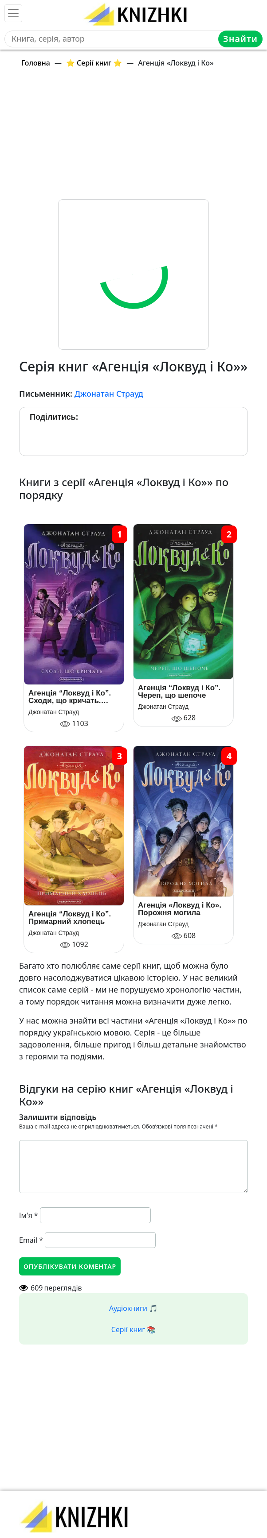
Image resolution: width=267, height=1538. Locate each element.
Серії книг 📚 (133, 1329)
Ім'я (28, 1215)
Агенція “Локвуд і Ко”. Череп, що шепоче (179, 691)
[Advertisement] (133, 137)
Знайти (240, 39)
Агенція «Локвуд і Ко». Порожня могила (179, 908)
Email (31, 1240)
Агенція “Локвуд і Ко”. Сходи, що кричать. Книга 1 (69, 696)
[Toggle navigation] (13, 13)
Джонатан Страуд (109, 393)
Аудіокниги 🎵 (133, 1308)
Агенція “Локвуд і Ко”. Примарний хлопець (69, 917)
